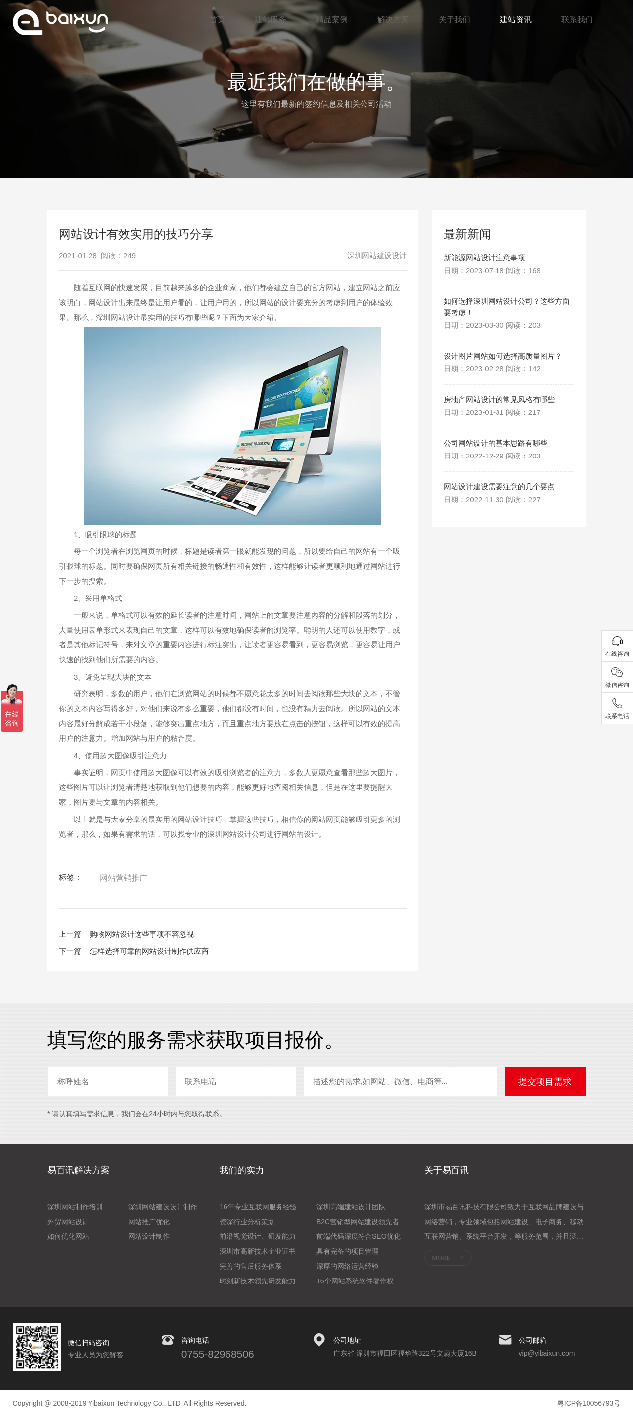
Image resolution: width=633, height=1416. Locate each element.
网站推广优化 (149, 1222)
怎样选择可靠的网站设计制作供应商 (149, 951)
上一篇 (70, 934)
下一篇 (70, 951)
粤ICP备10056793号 (589, 1403)
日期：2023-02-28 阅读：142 (492, 390)
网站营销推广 (123, 878)
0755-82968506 (217, 1354)
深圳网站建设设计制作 (162, 1207)
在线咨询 (617, 653)
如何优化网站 (68, 1236)
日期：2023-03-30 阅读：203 (492, 331)
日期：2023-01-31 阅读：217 (492, 449)
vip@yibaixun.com (547, 1353)
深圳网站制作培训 (75, 1207)
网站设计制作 (149, 1236)
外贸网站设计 (68, 1222)
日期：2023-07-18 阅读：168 (492, 272)
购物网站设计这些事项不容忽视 (142, 934)
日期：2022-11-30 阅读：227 (492, 553)
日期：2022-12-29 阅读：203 (492, 494)
